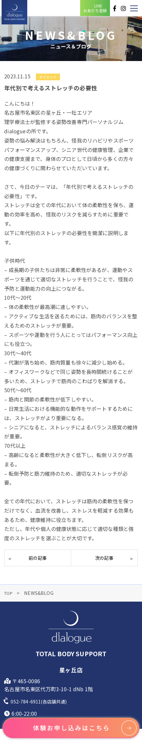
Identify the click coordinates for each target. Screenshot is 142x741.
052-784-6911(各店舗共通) (42, 701)
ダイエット (48, 76)
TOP (9, 592)
